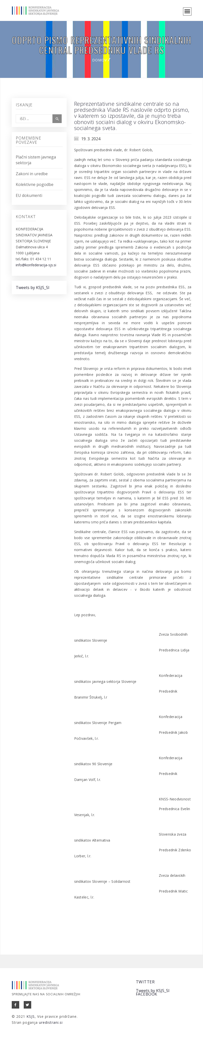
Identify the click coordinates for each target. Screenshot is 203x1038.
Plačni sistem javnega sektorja (36, 159)
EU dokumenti (29, 195)
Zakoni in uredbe (32, 173)
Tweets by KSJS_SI (32, 287)
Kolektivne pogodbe (34, 184)
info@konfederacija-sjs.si (36, 265)
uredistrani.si (51, 1022)
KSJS (30, 1016)
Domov (99, 60)
